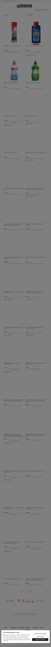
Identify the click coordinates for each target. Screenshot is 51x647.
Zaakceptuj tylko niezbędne (40, 633)
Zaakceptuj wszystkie (40, 639)
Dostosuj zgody (40, 636)
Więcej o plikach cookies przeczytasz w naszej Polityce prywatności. (16, 640)
